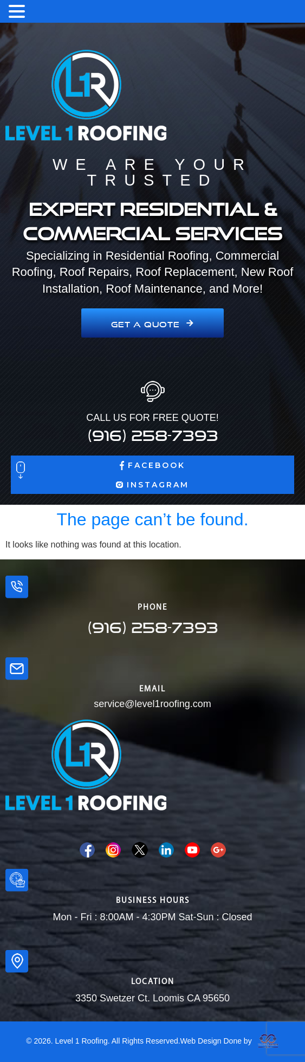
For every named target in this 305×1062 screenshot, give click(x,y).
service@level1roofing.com (152, 703)
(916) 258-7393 (152, 432)
